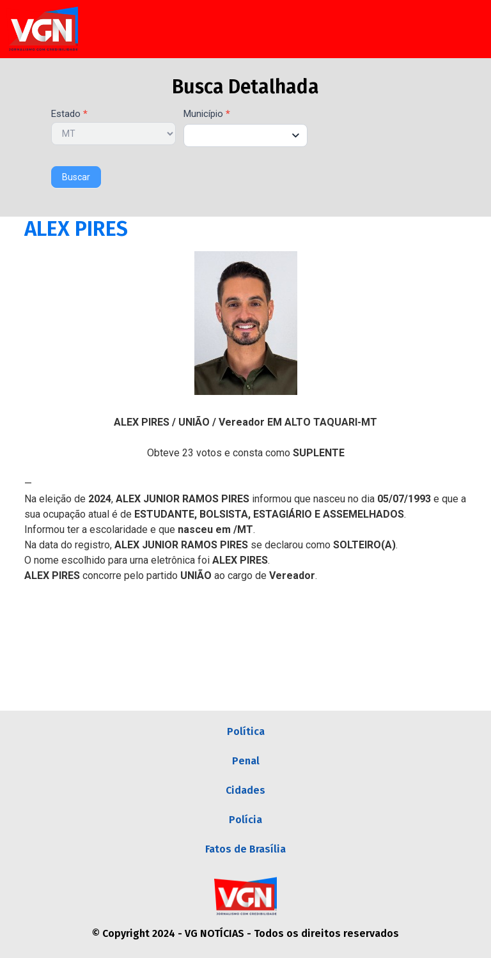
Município (206, 114)
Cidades (245, 790)
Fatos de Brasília (245, 849)
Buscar (76, 177)
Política (246, 731)
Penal (246, 761)
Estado (69, 114)
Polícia (245, 820)
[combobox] (245, 135)
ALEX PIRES (76, 229)
